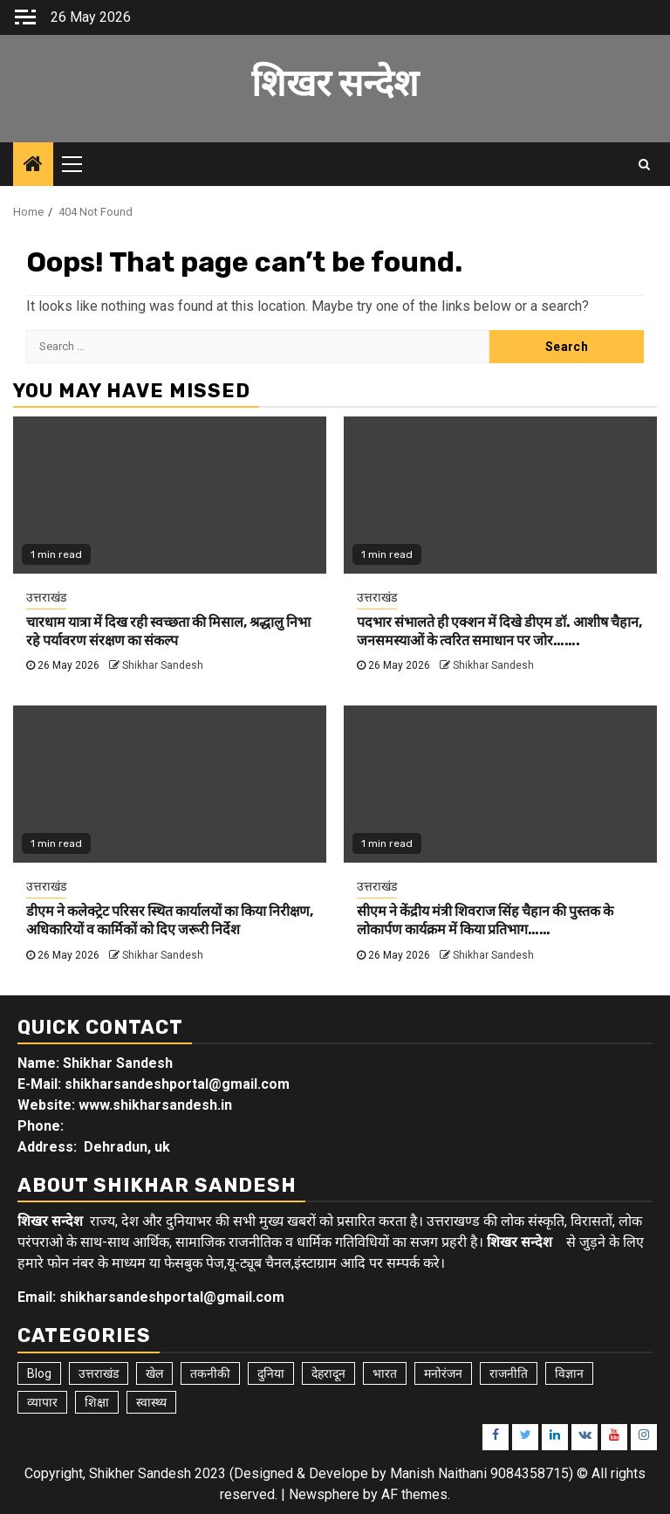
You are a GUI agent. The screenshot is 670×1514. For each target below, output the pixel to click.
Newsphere (324, 1494)
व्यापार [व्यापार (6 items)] (42, 1402)
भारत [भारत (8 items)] (385, 1373)
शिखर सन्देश (335, 84)
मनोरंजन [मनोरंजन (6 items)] (443, 1373)
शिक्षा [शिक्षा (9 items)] (97, 1402)
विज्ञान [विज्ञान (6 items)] (569, 1373)
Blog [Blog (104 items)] (39, 1373)
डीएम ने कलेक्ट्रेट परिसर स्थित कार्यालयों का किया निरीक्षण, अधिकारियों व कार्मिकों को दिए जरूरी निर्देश (169, 920)
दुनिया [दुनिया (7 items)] (270, 1373)
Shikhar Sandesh (162, 665)
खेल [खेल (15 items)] (154, 1373)
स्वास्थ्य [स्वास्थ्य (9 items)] (151, 1402)
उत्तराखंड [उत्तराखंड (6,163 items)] (99, 1373)
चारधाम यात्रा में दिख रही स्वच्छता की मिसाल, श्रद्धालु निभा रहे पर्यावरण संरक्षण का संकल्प (168, 631)
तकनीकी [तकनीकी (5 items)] (210, 1373)
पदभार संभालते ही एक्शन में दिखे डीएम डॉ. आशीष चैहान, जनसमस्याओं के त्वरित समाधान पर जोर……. (499, 631)
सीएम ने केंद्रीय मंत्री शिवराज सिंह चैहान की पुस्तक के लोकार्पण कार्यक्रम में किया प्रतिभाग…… (485, 920)
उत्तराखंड (46, 597)
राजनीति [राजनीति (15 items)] (508, 1373)
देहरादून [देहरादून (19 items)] (328, 1373)
